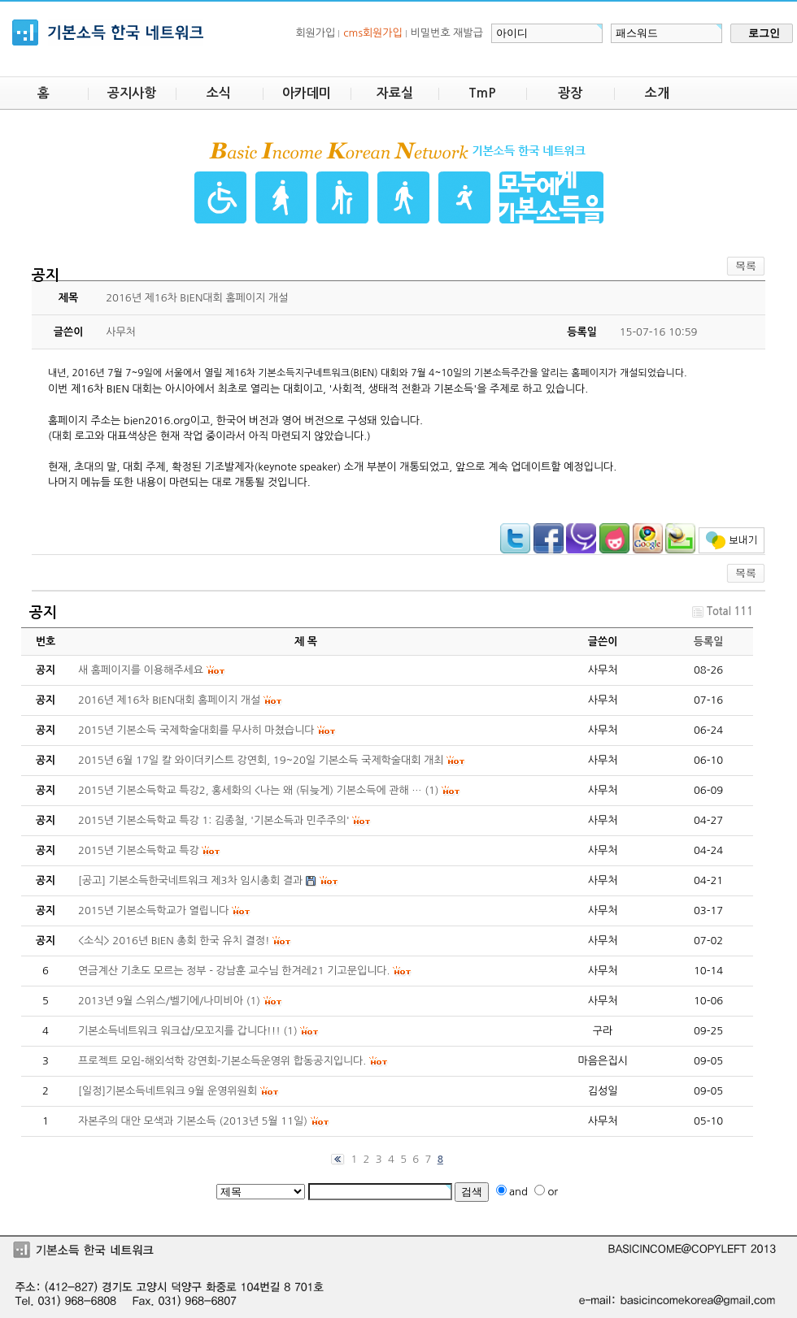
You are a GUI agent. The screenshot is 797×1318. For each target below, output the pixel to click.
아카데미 (306, 93)
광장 (570, 93)
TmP (482, 93)
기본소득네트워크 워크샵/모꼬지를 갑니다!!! (179, 1030)
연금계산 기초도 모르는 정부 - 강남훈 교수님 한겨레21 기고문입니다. (234, 970)
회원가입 (315, 33)
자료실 (395, 93)
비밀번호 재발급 (447, 33)
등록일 (709, 641)
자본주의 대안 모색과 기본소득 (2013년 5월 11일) (192, 1121)
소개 (657, 93)
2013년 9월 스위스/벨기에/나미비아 (160, 1000)
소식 (219, 93)
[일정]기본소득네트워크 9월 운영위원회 (167, 1091)
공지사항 (131, 93)
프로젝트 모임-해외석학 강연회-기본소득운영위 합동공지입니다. (222, 1061)
